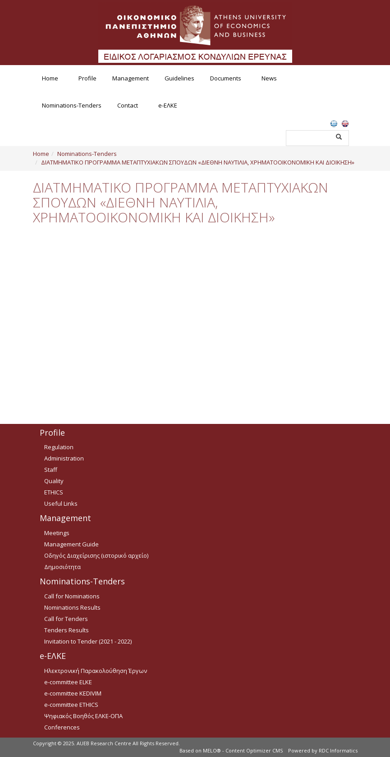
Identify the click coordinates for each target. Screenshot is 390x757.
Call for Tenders (66, 619)
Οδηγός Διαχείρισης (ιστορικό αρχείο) (96, 555)
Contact (127, 105)
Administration (64, 458)
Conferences (62, 727)
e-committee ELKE (68, 682)
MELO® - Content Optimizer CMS (243, 750)
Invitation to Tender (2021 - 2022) (88, 641)
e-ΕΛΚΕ (167, 105)
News (269, 78)
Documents (225, 78)
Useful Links (61, 503)
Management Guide (71, 544)
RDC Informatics (338, 750)
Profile (87, 78)
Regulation (58, 447)
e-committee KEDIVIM (72, 693)
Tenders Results (66, 630)
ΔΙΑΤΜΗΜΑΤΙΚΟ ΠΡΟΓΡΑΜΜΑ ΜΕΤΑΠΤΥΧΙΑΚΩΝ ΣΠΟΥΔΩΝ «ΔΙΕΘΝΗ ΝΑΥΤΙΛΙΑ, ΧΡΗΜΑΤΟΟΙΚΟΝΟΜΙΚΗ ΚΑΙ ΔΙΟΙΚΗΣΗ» (197, 162)
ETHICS (53, 492)
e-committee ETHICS (71, 705)
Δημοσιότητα (62, 567)
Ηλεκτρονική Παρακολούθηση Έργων (95, 671)
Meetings (56, 533)
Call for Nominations (72, 596)
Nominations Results (72, 607)
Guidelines (179, 78)
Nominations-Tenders (71, 105)
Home (50, 78)
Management (130, 78)
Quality (54, 481)
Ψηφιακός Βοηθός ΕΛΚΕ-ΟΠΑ (83, 716)
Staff (50, 469)
